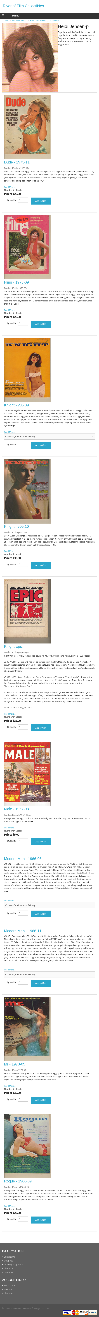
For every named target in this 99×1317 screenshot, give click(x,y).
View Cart (8, 1289)
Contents (8, 1272)
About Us (8, 1268)
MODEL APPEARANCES (38, 21)
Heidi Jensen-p (55, 21)
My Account (10, 1285)
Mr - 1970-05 (14, 1064)
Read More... (10, 187)
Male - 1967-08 (16, 809)
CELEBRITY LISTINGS (19, 21)
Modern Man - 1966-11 (22, 931)
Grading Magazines (13, 1264)
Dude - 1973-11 (17, 162)
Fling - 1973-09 (16, 282)
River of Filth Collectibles (23, 6)
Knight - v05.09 (16, 405)
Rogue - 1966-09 (18, 1181)
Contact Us (9, 1256)
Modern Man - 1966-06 (22, 859)
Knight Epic (13, 646)
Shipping (8, 1260)
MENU (13, 15)
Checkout (8, 1293)
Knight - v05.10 (16, 526)
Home (6, 21)
